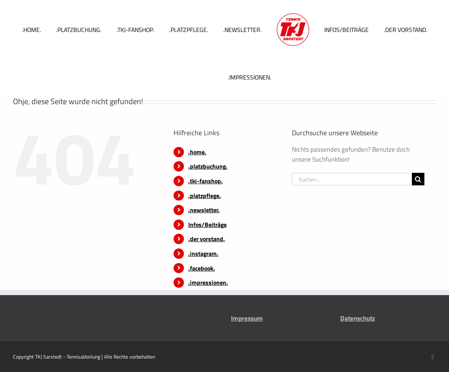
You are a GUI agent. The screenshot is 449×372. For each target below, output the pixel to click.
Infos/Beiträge (207, 224)
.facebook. (201, 268)
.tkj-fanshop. (205, 180)
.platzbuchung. (208, 166)
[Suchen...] (352, 179)
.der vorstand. (206, 238)
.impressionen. (208, 282)
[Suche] (418, 179)
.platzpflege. (204, 195)
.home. (197, 151)
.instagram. (203, 253)
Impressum (247, 318)
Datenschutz (357, 318)
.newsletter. (204, 209)
